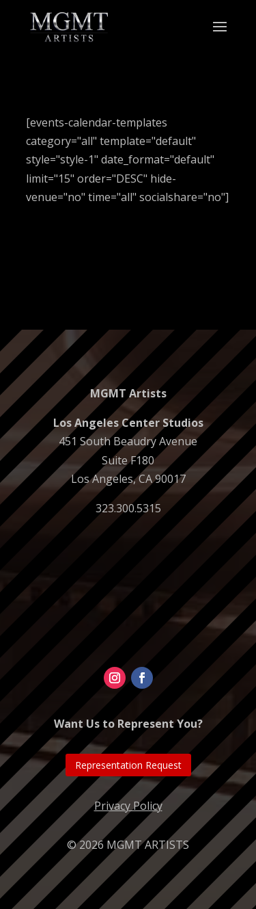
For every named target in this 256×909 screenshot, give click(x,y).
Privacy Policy (128, 805)
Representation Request (128, 765)
